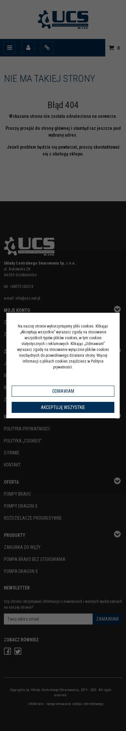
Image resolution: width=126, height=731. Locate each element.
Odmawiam (63, 391)
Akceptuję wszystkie (63, 407)
